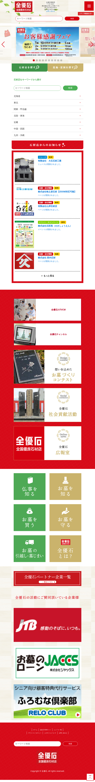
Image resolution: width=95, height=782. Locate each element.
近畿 (16, 122)
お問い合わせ (50, 11)
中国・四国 (19, 128)
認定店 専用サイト (45, 730)
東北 (16, 102)
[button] (34, 60)
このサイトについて (50, 733)
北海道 (17, 96)
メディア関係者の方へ (85, 14)
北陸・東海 (19, 115)
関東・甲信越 (20, 109)
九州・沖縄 (19, 135)
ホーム (35, 730)
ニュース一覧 (58, 730)
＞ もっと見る (47, 275)
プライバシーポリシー (34, 733)
